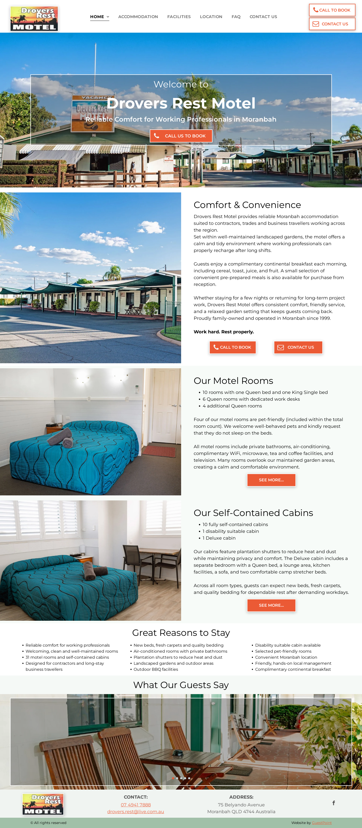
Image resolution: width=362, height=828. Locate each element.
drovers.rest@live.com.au (135, 811)
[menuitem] (97, 17)
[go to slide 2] (177, 778)
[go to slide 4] (185, 778)
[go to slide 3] (181, 778)
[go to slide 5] (189, 778)
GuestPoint (322, 822)
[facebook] (333, 804)
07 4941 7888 (136, 805)
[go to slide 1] (173, 778)
